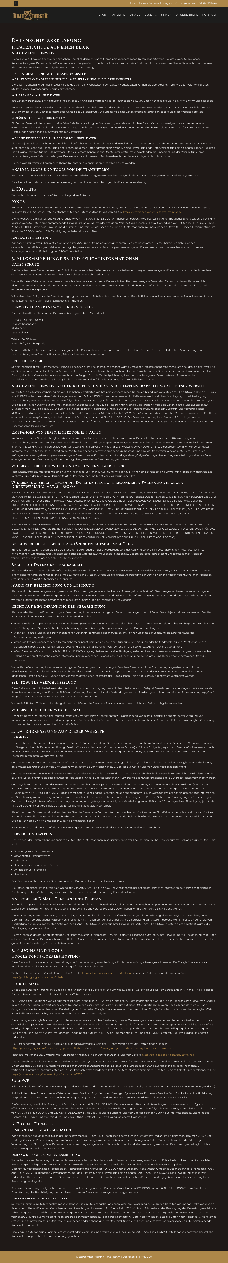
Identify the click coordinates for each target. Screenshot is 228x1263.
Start (103, 14)
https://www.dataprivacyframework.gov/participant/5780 (46, 1074)
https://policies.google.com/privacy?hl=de (37, 977)
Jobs (132, 3)
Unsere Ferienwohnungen (155, 3)
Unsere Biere (187, 14)
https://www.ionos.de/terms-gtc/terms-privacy (152, 211)
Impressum (113, 1256)
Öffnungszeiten (185, 3)
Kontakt (209, 14)
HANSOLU (145, 1256)
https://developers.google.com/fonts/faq (107, 973)
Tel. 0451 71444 (208, 3)
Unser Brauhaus (126, 14)
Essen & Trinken (158, 14)
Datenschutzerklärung (90, 1256)
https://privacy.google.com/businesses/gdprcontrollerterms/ (49, 1048)
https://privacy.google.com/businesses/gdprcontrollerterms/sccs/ (133, 1048)
